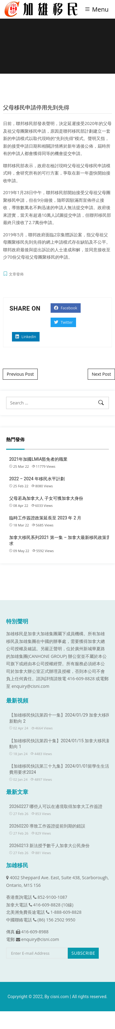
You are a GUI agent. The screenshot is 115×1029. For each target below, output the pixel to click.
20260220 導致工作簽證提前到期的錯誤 (47, 826)
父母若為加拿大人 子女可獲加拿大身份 (46, 498)
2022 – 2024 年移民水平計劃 (37, 478)
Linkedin (25, 336)
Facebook (65, 308)
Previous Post (20, 374)
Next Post (101, 374)
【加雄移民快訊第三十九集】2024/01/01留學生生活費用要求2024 (59, 769)
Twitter (63, 322)
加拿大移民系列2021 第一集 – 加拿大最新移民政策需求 (60, 540)
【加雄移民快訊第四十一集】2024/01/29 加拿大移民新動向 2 (59, 718)
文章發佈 (16, 274)
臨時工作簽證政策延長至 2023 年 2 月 (45, 517)
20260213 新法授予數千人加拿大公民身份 (49, 845)
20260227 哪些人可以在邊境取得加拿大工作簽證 (55, 806)
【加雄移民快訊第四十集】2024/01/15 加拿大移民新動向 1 (59, 743)
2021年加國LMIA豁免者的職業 (38, 459)
